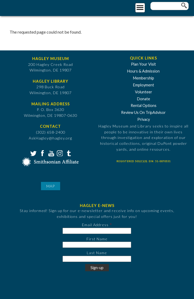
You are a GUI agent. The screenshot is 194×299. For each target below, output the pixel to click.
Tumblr (68, 153)
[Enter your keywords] (169, 6)
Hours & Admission (143, 71)
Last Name (97, 252)
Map (50, 186)
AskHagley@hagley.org (50, 138)
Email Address (95, 224)
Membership (143, 78)
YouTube (51, 153)
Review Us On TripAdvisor (143, 112)
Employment (143, 85)
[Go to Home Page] (26, 7)
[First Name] (97, 245)
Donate (143, 99)
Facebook (42, 153)
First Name (97, 239)
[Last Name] (97, 259)
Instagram (59, 153)
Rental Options (143, 105)
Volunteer (143, 92)
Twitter (33, 153)
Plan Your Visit (143, 64)
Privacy (143, 119)
